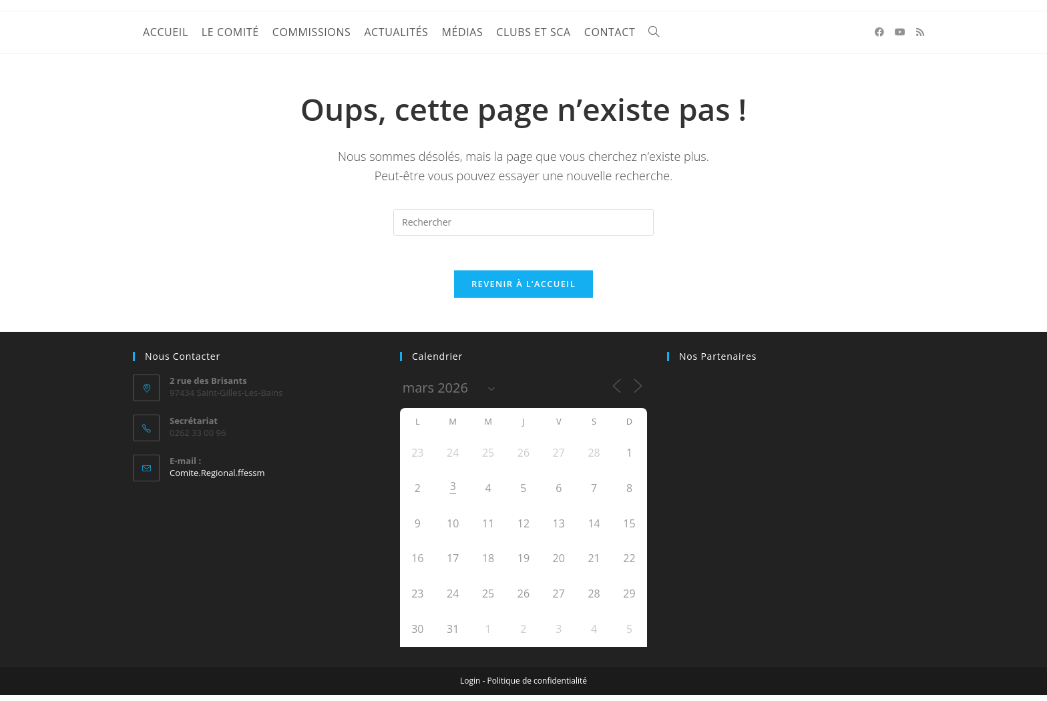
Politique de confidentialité (537, 686)
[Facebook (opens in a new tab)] (879, 32)
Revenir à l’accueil (523, 290)
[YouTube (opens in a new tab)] (900, 32)
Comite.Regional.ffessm (217, 479)
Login (470, 686)
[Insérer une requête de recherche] (523, 222)
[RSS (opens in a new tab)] (920, 32)
